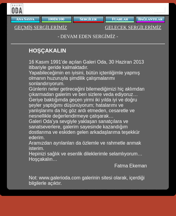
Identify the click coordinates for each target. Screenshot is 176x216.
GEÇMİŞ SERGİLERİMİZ (40, 27)
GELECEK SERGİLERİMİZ (133, 27)
